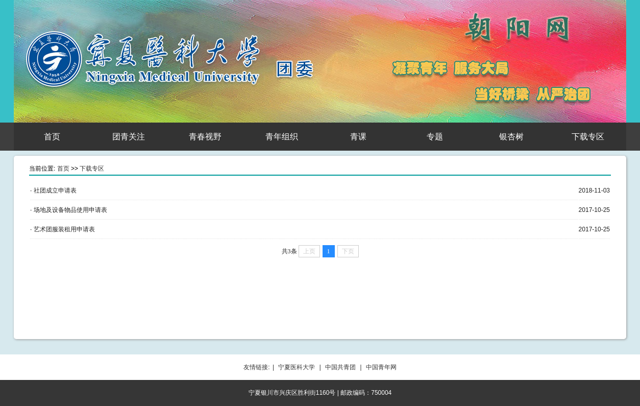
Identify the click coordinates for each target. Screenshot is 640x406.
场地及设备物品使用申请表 (70, 209)
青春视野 (205, 136)
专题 (435, 136)
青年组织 (281, 136)
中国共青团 (340, 367)
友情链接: (256, 367)
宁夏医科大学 (296, 367)
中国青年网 (381, 367)
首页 (52, 136)
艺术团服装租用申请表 (64, 229)
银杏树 (511, 136)
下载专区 (588, 136)
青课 (358, 136)
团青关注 (128, 136)
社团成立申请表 (55, 190)
